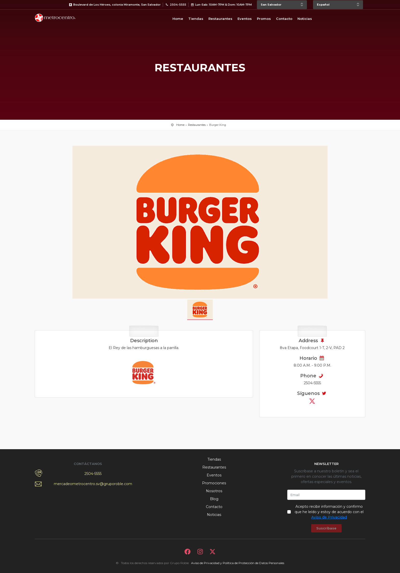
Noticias (304, 19)
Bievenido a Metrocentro (55, 18)
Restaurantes (220, 19)
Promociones (214, 483)
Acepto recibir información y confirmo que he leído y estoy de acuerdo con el (329, 511)
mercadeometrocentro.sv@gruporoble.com (93, 484)
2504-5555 (93, 473)
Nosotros (214, 491)
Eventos (245, 19)
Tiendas (195, 19)
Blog (214, 499)
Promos (264, 19)
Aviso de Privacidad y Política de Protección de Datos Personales (237, 563)
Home (177, 19)
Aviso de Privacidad (329, 517)
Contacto (284, 19)
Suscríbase (326, 528)
